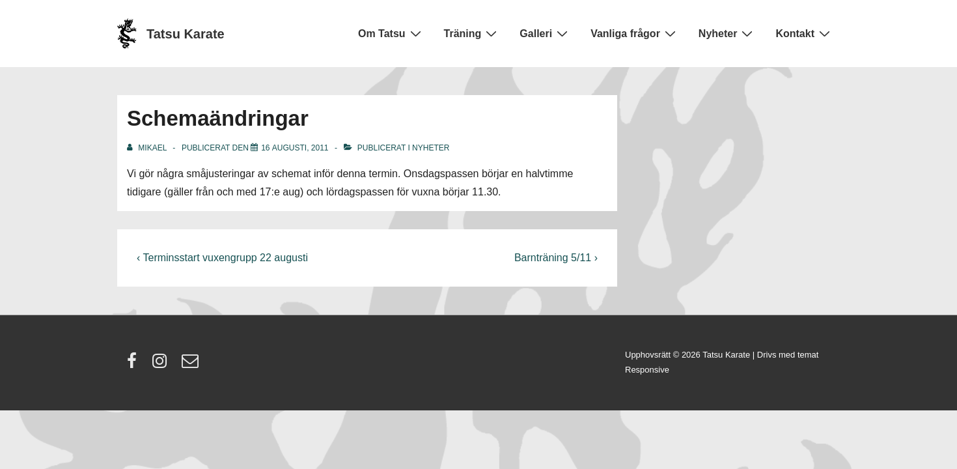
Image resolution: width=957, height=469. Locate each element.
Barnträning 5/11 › (556, 257)
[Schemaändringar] (294, 147)
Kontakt (804, 33)
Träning (472, 33)
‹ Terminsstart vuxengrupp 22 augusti (222, 257)
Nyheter (727, 33)
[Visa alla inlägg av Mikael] (148, 147)
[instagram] (162, 365)
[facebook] (135, 365)
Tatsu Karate (185, 34)
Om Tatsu (391, 33)
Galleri (545, 33)
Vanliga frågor (634, 33)
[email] (192, 365)
